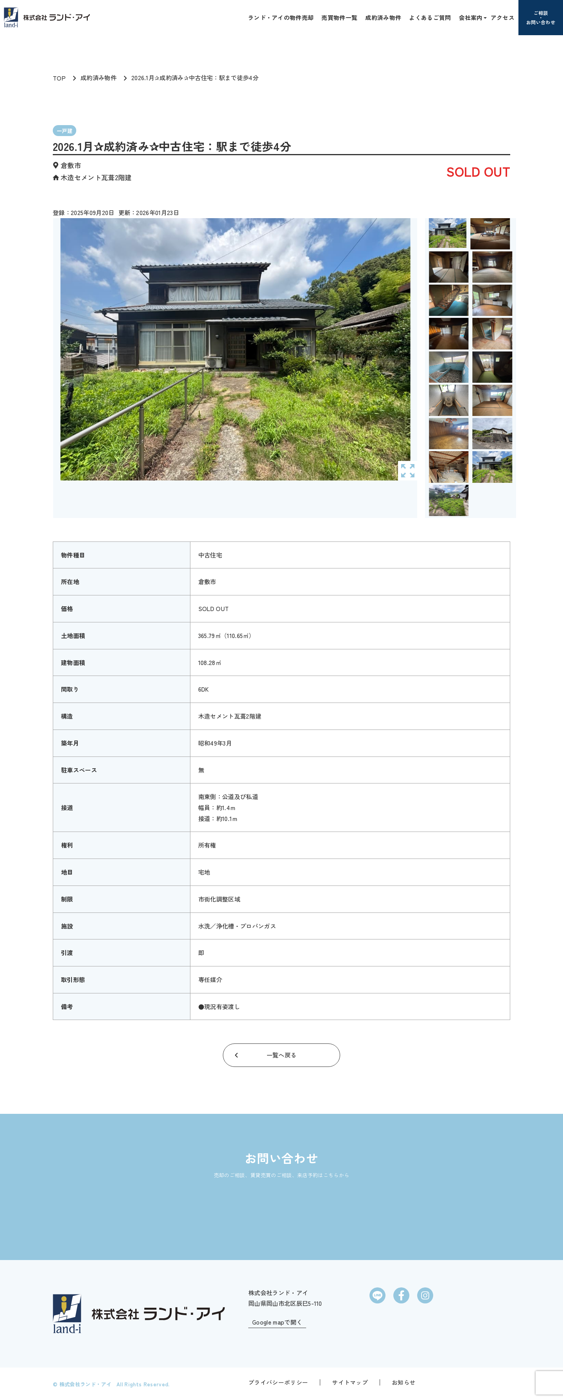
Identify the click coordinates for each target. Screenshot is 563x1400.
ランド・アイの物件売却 (281, 17)
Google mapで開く (277, 1322)
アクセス (503, 17)
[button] (484, 17)
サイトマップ (350, 1382)
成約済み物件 (383, 17)
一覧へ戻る (282, 1054)
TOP (59, 77)
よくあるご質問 (430, 17)
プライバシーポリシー (278, 1382)
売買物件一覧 (339, 17)
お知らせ (404, 1382)
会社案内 (471, 17)
